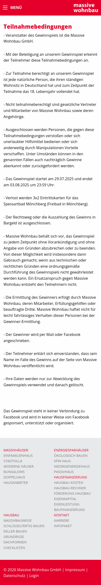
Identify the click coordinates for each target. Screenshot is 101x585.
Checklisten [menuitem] (14, 547)
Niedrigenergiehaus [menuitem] (72, 466)
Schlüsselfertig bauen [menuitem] (24, 526)
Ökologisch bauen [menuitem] (70, 455)
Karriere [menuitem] (61, 520)
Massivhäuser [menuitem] (16, 450)
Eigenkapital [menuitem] (65, 499)
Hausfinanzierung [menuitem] (70, 477)
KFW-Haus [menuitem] (62, 461)
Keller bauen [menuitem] (15, 531)
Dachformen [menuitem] (15, 542)
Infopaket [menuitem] (63, 526)
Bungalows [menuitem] (14, 472)
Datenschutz (14, 575)
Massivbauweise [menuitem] (18, 520)
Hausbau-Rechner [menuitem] (70, 488)
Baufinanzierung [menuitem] (69, 509)
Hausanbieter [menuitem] (16, 482)
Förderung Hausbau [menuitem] (72, 493)
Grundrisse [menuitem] (14, 536)
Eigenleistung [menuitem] (66, 504)
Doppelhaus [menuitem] (14, 477)
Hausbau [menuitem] (11, 515)
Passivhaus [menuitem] (64, 472)
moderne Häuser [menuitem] (19, 466)
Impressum (75, 569)
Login (34, 575)
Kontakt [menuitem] (61, 515)
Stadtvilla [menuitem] (13, 461)
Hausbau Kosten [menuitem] (68, 482)
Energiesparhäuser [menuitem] (71, 450)
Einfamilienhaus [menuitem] (18, 455)
